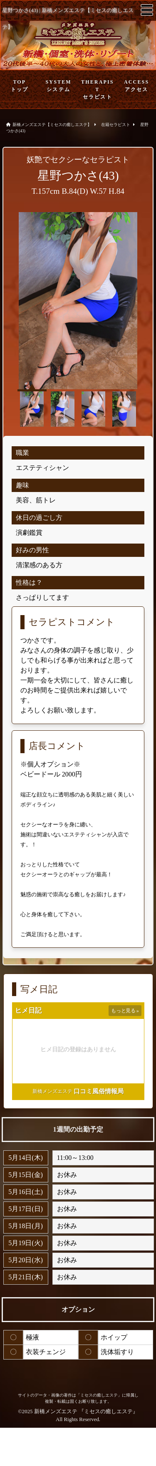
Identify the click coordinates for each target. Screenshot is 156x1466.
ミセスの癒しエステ (108, 1411)
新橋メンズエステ (52, 1091)
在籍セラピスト (115, 124)
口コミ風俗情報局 (99, 1091)
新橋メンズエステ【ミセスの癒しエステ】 (52, 124)
